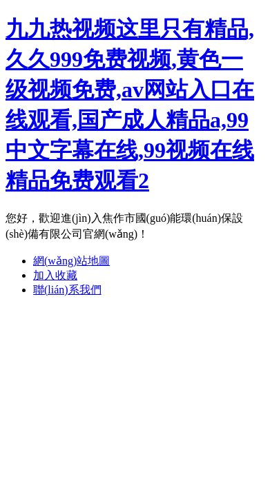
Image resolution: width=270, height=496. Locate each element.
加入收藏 (55, 275)
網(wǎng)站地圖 (71, 261)
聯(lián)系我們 (67, 290)
